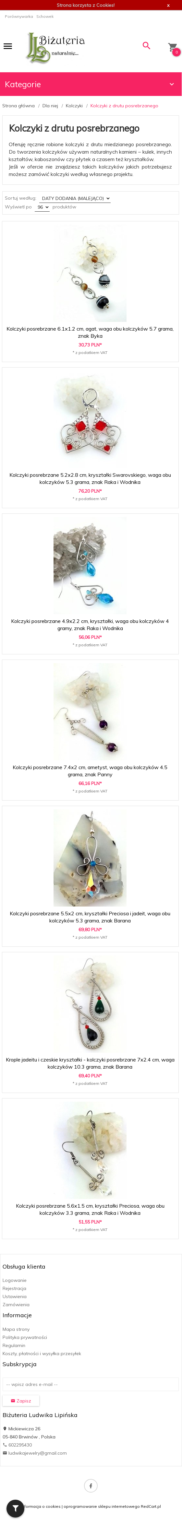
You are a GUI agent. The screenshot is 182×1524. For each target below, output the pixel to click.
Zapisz (21, 1401)
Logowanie (15, 1280)
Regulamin (14, 1345)
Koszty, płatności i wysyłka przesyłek (42, 1353)
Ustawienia (15, 1296)
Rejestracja (14, 1288)
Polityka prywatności (25, 1337)
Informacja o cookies (41, 1506)
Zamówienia (16, 1304)
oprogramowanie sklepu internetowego (102, 1506)
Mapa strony (16, 1329)
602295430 (17, 1445)
